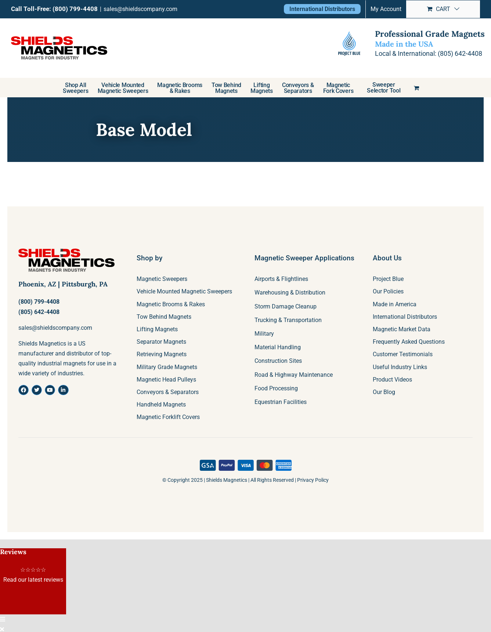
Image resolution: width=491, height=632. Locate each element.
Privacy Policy (313, 480)
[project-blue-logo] (349, 44)
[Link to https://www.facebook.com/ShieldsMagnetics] (23, 390)
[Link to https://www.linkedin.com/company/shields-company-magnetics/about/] (63, 390)
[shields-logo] (66, 251)
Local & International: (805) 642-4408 (427, 53)
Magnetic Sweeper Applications (304, 258)
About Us (387, 258)
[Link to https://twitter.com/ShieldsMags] (37, 390)
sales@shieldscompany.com (140, 9)
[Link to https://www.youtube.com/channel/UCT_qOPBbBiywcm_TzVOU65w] (50, 390)
